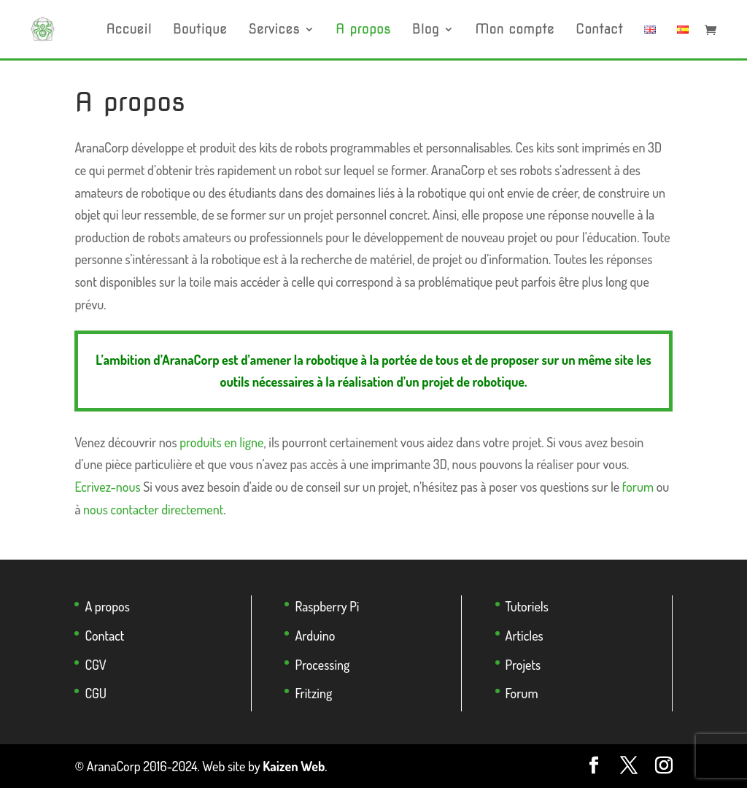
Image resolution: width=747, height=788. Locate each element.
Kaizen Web (294, 766)
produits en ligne (221, 442)
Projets (523, 665)
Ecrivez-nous (107, 487)
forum (638, 487)
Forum (522, 693)
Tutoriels (527, 606)
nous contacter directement (153, 509)
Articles (524, 635)
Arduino (315, 635)
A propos (363, 30)
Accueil (129, 30)
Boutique (200, 30)
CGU (96, 693)
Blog (425, 30)
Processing (322, 665)
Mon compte (514, 30)
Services (274, 30)
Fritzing (313, 693)
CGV (95, 665)
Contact (599, 30)
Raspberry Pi (327, 606)
